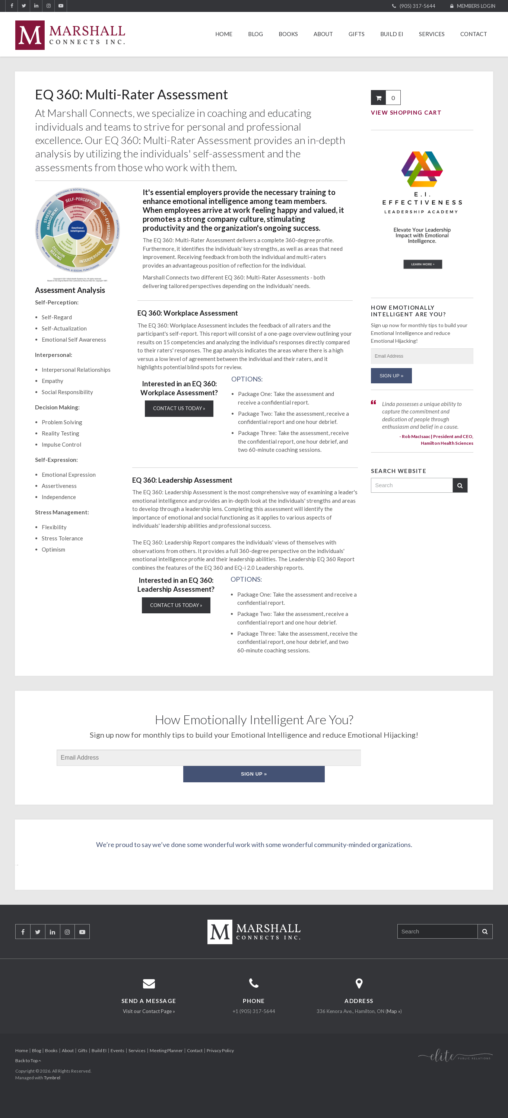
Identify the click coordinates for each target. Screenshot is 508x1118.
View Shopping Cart (406, 112)
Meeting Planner (166, 1068)
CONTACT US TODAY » (179, 408)
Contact (473, 34)
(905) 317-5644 (417, 6)
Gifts (357, 34)
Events (117, 1068)
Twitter (24, 6)
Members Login (476, 6)
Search (460, 485)
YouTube (61, 6)
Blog (255, 34)
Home (223, 34)
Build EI (391, 34)
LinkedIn (36, 6)
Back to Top (28, 1079)
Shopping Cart (378, 97)
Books (288, 34)
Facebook (12, 6)
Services (432, 34)
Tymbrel (52, 1096)
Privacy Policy (220, 1068)
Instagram (48, 6)
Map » (393, 1029)
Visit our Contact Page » (149, 1029)
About (323, 34)
